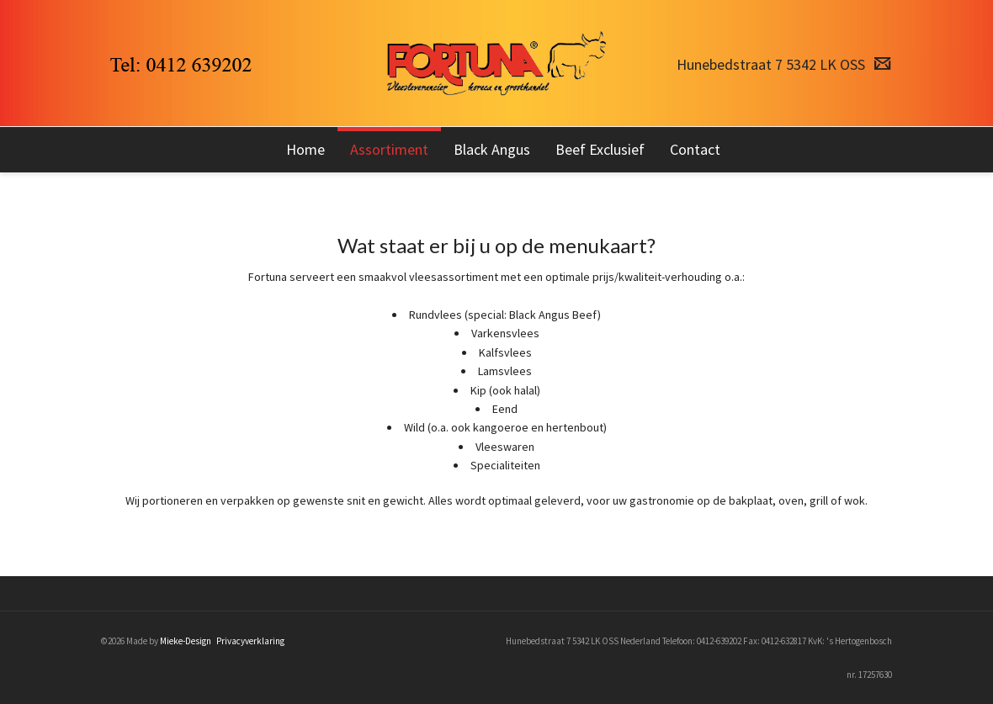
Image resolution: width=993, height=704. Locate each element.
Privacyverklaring (250, 641)
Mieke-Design (185, 641)
